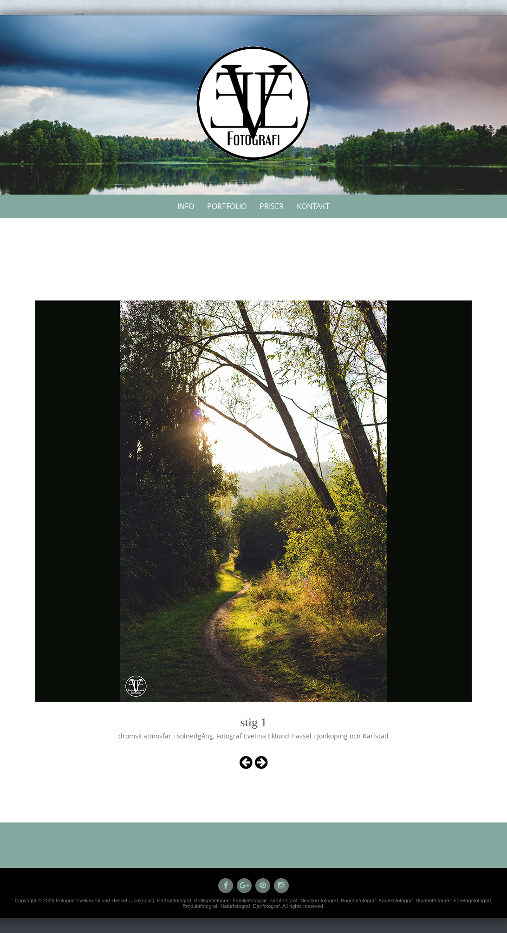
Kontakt (313, 206)
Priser (272, 206)
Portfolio (227, 206)
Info (185, 206)
